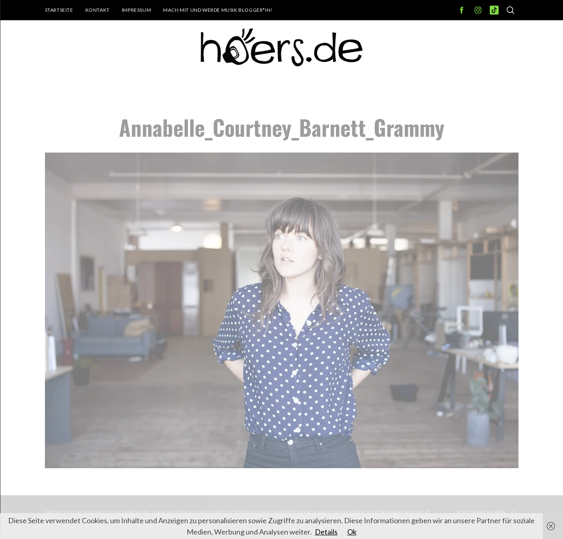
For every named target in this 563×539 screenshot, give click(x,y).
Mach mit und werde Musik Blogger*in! (218, 10)
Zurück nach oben (487, 512)
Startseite (59, 10)
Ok (352, 531)
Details (326, 531)
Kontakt (97, 10)
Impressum (136, 10)
